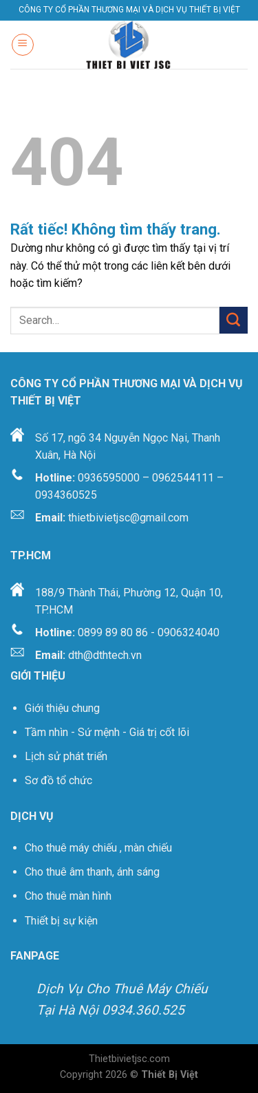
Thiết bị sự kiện (62, 920)
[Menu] (23, 45)
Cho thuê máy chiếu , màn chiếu (98, 847)
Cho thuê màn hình (68, 895)
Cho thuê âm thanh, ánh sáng (92, 871)
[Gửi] (233, 320)
